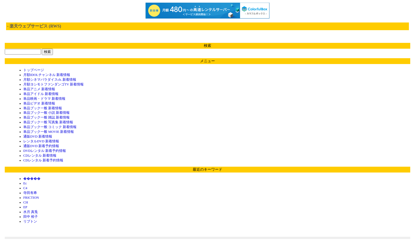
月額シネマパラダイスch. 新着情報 (49, 79)
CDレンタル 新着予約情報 (43, 160)
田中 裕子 (30, 217)
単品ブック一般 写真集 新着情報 (48, 122)
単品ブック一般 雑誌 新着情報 (46, 117)
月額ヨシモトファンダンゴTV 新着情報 (53, 84)
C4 (25, 188)
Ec (25, 183)
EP (25, 207)
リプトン (30, 221)
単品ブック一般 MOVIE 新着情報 (48, 132)
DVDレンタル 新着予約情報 (44, 151)
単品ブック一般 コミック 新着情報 (49, 127)
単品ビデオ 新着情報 (39, 103)
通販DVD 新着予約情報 (41, 146)
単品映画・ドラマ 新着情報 (44, 99)
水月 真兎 (30, 212)
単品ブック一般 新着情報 (42, 108)
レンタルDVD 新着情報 (41, 141)
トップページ (33, 70)
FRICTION (31, 197)
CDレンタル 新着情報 (39, 155)
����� (31, 178)
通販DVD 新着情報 (37, 136)
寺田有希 (30, 193)
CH (25, 202)
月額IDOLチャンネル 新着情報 (46, 75)
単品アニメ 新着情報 (39, 89)
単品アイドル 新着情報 (40, 94)
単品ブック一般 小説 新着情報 (46, 113)
